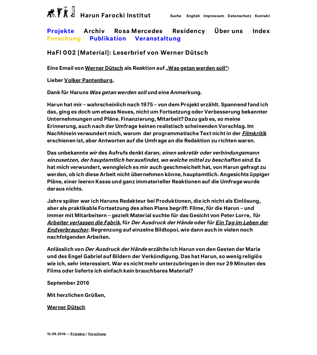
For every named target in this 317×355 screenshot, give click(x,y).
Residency (188, 31)
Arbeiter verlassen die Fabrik (83, 222)
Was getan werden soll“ (198, 68)
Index (261, 31)
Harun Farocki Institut (99, 12)
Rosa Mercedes (138, 31)
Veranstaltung (158, 39)
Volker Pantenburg (88, 80)
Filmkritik (254, 133)
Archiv (94, 31)
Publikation (108, 39)
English (193, 16)
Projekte (60, 31)
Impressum (213, 16)
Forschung (64, 39)
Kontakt (262, 16)
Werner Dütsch (104, 68)
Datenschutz (239, 16)
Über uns (228, 31)
